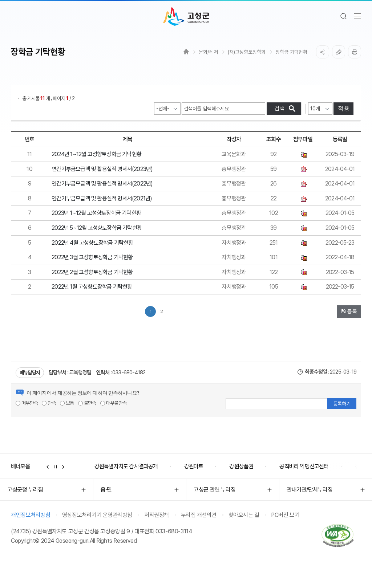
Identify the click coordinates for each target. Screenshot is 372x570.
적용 (343, 108)
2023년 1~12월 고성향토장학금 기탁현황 (96, 212)
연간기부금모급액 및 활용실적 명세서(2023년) (102, 169)
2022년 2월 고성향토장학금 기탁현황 (92, 272)
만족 (49, 403)
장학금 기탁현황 (291, 52)
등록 (349, 311)
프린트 (354, 51)
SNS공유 (322, 51)
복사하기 (338, 51)
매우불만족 (113, 403)
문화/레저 (208, 52)
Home (186, 51)
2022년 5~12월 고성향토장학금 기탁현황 (97, 227)
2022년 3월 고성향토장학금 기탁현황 (92, 257)
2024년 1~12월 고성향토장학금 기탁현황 (96, 154)
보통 (67, 403)
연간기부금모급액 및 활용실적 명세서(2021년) (102, 198)
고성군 (186, 16)
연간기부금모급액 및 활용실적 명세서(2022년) (102, 183)
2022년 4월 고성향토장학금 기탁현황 (92, 242)
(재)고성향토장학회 (247, 52)
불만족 (87, 403)
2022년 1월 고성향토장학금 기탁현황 (92, 286)
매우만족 (27, 403)
